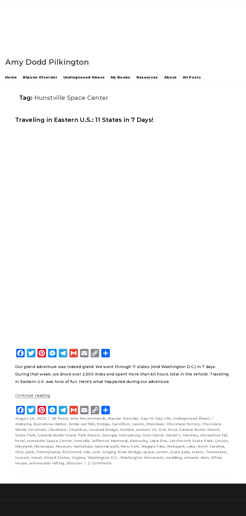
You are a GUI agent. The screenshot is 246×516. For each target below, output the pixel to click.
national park (106, 446)
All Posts (192, 77)
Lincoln (221, 441)
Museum (63, 446)
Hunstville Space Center (49, 441)
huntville (82, 441)
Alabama (23, 424)
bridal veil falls (82, 424)
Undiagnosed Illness (84, 77)
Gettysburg (129, 435)
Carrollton (121, 424)
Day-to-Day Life (156, 418)
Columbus (78, 429)
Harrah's (173, 435)
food (172, 429)
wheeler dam (196, 457)
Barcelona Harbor (50, 424)
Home (11, 77)
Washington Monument (142, 457)
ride (86, 452)
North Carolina (210, 446)
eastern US (146, 429)
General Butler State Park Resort (68, 435)
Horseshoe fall (213, 435)
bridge (103, 424)
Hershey (190, 435)
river (97, 452)
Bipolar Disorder (40, 77)
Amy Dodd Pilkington (47, 62)
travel (36, 457)
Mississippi (44, 446)
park (30, 452)
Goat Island (153, 435)
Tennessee (216, 452)
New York (130, 446)
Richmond (71, 452)
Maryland (23, 446)
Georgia (109, 435)
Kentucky (139, 441)
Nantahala (82, 446)
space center (155, 452)
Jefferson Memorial (110, 441)
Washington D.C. (102, 457)
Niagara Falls (153, 446)
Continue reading (32, 395)
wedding (174, 457)
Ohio (19, 452)
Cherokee (155, 424)
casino (138, 424)
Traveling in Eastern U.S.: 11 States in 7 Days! (84, 119)
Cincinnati (37, 429)
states (198, 452)
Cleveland (57, 429)
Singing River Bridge (122, 452)
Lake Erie (158, 441)
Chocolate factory (183, 424)
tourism (22, 457)
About (170, 77)
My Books (120, 77)
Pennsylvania (48, 452)
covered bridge (103, 429)
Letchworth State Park (191, 441)
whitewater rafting (46, 463)
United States (57, 457)
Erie (162, 429)
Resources (147, 77)
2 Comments (100, 463)
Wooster (74, 463)
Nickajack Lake (181, 446)
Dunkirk (127, 429)
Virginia (78, 457)
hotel (20, 441)
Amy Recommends (88, 418)
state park (180, 452)
